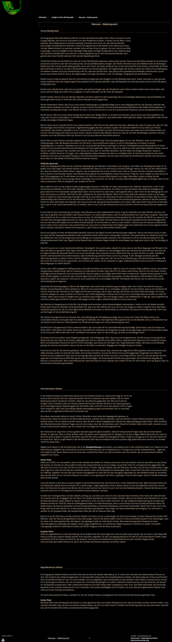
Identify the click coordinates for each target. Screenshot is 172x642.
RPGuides (43, 17)
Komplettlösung (93, 447)
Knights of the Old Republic (63, 17)
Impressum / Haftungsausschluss (144, 638)
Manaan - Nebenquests (88, 17)
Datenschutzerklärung (140, 640)
